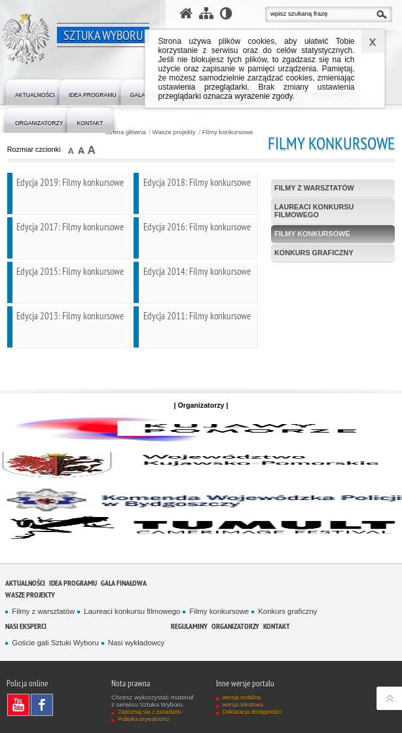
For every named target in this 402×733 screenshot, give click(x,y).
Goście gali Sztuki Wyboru (55, 643)
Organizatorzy (235, 626)
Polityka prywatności (144, 719)
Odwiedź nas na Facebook (45, 704)
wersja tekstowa (243, 705)
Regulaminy (189, 626)
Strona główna (125, 132)
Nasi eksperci (25, 626)
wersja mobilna (242, 697)
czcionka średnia (81, 149)
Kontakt (276, 626)
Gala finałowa (124, 583)
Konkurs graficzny (314, 253)
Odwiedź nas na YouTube (21, 704)
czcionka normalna (71, 149)
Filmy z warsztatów (314, 188)
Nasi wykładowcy (136, 643)
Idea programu (73, 583)
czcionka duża (91, 149)
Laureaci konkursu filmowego (314, 211)
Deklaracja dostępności (252, 712)
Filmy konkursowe (227, 132)
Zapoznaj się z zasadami (149, 712)
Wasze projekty (174, 132)
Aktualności (25, 583)
